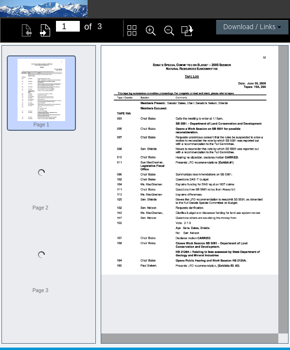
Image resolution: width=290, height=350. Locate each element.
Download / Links (252, 27)
